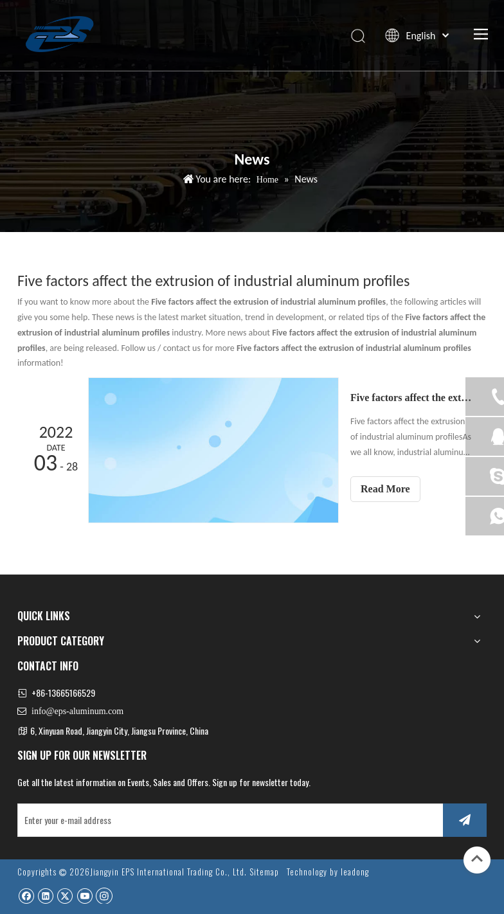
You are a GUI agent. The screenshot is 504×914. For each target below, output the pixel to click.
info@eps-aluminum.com (77, 711)
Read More (385, 488)
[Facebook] (26, 896)
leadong (355, 871)
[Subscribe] (465, 820)
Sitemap (264, 871)
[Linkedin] (45, 896)
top (477, 858)
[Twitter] (65, 896)
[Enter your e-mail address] (227, 820)
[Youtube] (84, 896)
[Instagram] (104, 895)
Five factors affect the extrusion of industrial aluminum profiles (411, 397)
